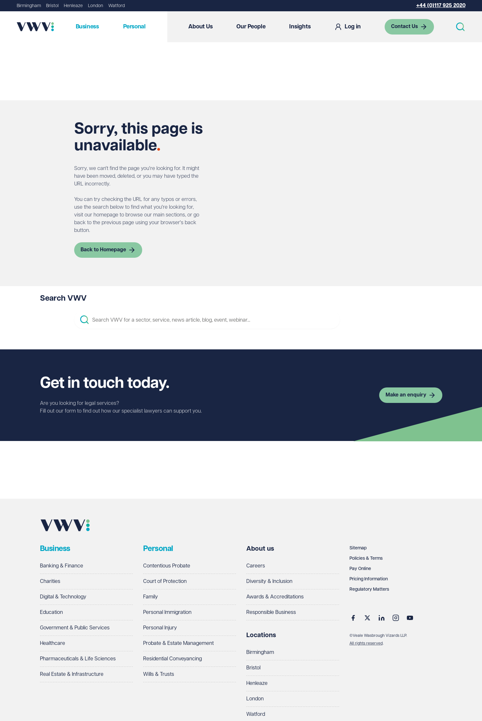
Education (51, 612)
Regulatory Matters (369, 589)
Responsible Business (271, 612)
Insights (300, 27)
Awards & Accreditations (275, 597)
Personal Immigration (167, 612)
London (95, 6)
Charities (50, 581)
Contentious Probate (166, 566)
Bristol (52, 6)
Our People (250, 27)
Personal (134, 27)
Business (87, 27)
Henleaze (73, 6)
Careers (255, 566)
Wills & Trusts (158, 674)
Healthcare (52, 643)
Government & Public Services (75, 628)
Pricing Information (368, 579)
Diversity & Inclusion (269, 581)
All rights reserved (366, 643)
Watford (116, 6)
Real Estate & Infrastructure (71, 674)
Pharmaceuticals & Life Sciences (78, 659)
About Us (200, 27)
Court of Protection (165, 581)
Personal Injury (160, 628)
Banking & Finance (61, 566)
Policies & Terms (366, 558)
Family (150, 597)
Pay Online (360, 568)
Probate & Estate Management (178, 643)
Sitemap (358, 548)
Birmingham (29, 6)
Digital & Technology (63, 597)
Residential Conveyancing (172, 659)
